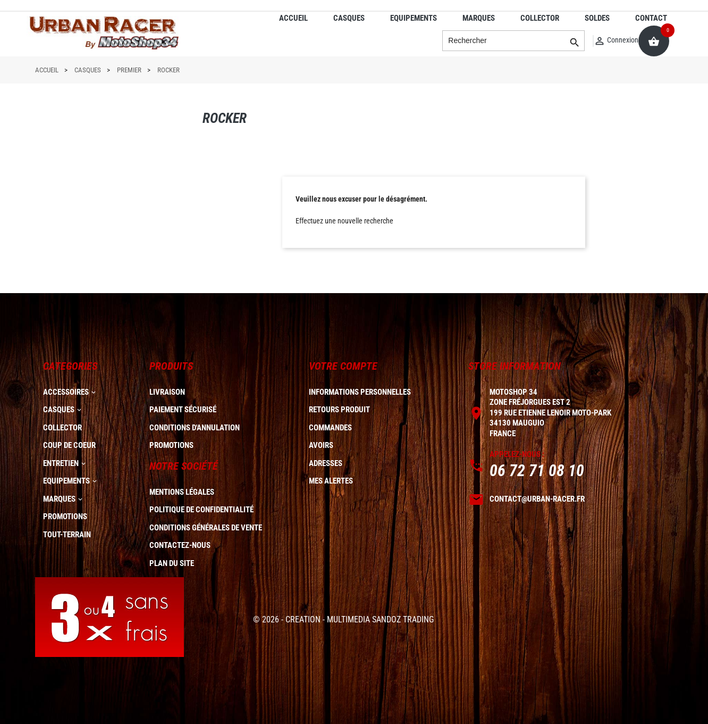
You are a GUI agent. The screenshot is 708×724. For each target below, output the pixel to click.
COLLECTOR (539, 18)
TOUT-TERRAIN (67, 534)
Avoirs (321, 445)
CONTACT (651, 18)
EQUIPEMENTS (413, 18)
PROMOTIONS (65, 516)
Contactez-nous (179, 545)
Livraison (167, 392)
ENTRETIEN (61, 463)
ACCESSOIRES (66, 392)
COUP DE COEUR (69, 445)
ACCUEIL (293, 18)
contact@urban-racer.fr (537, 499)
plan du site (171, 563)
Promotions (171, 445)
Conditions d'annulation (194, 427)
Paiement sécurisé (182, 409)
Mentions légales (181, 492)
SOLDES (597, 18)
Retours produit (339, 409)
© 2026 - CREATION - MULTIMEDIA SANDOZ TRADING (343, 619)
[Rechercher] (513, 41)
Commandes (330, 427)
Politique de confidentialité (201, 509)
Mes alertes (331, 481)
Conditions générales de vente (205, 527)
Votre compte (343, 366)
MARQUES (478, 18)
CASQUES (349, 18)
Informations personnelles (360, 392)
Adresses (325, 463)
